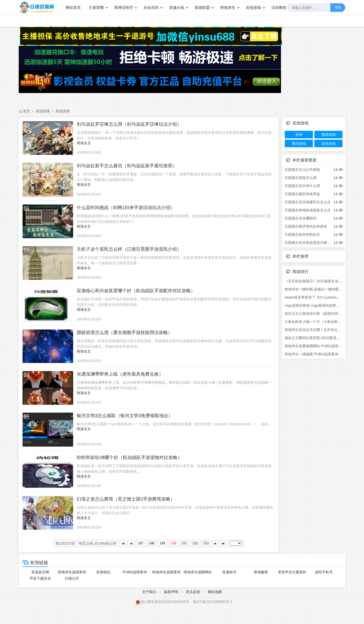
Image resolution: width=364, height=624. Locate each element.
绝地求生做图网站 (198, 589)
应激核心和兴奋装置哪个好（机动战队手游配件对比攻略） (138, 297)
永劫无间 (151, 7)
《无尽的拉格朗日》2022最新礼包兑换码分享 (314, 281)
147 (140, 560)
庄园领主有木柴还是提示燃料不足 (308, 243)
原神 (298, 135)
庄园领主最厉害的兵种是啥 (306, 226)
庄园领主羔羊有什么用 (302, 186)
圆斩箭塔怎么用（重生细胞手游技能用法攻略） (127, 340)
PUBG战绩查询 (135, 589)
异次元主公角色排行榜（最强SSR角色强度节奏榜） (314, 313)
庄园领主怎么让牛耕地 (302, 170)
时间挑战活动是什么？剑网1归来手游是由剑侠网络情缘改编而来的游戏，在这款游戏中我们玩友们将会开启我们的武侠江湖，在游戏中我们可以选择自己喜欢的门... (174, 222)
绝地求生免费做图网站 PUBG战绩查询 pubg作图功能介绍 (314, 346)
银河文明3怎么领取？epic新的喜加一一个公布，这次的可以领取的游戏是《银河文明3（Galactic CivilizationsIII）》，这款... (176, 436)
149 (162, 560)
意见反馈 (193, 609)
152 (195, 560)
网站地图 (215, 609)
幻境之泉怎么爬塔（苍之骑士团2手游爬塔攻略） (128, 514)
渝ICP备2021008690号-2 (212, 618)
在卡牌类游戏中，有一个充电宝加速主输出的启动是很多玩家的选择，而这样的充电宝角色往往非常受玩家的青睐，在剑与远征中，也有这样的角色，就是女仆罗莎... (176, 135)
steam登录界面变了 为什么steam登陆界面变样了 (314, 297)
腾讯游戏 (299, 143)
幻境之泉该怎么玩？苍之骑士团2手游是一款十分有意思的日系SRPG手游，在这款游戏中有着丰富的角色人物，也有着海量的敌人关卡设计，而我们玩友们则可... (175, 525)
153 (206, 560)
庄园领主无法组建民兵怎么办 (308, 202)
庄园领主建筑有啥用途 (302, 194)
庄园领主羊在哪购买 (300, 218)
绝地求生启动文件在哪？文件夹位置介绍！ (314, 330)
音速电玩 (103, 589)
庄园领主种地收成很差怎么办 (308, 210)
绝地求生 (228, 7)
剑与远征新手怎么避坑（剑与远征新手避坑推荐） (129, 167)
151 (184, 560)
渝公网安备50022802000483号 (162, 618)
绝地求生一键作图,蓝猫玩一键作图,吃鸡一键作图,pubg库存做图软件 (314, 289)
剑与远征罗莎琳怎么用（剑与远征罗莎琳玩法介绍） (131, 124)
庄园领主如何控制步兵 (302, 234)
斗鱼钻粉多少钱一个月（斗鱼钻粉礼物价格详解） (314, 322)
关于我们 (149, 609)
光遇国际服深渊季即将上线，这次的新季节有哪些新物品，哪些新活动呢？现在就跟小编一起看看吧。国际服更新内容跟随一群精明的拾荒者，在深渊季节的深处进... (176, 395)
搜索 (338, 7)
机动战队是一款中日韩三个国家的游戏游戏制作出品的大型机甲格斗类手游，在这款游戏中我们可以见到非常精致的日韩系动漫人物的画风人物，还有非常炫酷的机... (176, 482)
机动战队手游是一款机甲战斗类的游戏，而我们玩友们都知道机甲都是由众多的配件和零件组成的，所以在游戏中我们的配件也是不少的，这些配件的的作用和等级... (176, 309)
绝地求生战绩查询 (72, 589)
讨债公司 (72, 595)
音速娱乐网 (40, 589)
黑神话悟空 (124, 7)
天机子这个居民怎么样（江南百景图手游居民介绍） (131, 254)
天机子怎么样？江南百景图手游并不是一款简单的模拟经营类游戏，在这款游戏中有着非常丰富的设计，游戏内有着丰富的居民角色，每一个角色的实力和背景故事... (176, 265)
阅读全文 (86, 143)
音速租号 (229, 589)
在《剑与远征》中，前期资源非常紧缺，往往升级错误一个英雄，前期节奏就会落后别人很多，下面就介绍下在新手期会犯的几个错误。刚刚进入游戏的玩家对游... (176, 178)
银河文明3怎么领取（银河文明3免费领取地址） (127, 427)
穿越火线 (177, 7)
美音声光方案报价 (292, 589)
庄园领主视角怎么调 (300, 178)
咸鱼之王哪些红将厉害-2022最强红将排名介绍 (314, 338)
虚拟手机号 (324, 589)
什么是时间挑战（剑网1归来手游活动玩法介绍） (128, 210)
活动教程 (279, 7)
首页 (26, 111)
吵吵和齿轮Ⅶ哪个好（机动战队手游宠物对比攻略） (132, 470)
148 (151, 560)
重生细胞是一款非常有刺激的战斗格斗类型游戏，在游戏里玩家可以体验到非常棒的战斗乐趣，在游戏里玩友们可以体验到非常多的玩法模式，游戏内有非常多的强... (176, 352)
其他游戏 (254, 7)
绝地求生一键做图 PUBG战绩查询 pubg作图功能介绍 (314, 354)
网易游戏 (328, 135)
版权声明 (171, 609)
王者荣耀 (97, 7)
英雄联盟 (203, 7)
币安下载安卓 (40, 595)
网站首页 (74, 7)
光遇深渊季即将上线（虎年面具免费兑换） (122, 384)
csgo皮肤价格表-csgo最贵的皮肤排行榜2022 (314, 305)
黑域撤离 (261, 589)
